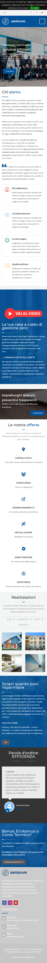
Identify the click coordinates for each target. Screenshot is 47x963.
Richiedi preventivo (13, 862)
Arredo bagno (19, 239)
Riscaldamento (20, 188)
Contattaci (38, 413)
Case (9, 619)
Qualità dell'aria (20, 264)
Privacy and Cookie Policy (23, 957)
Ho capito (35, 8)
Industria (23, 624)
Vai (5, 742)
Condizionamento (21, 213)
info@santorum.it (15, 936)
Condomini (23, 619)
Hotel (37, 619)
